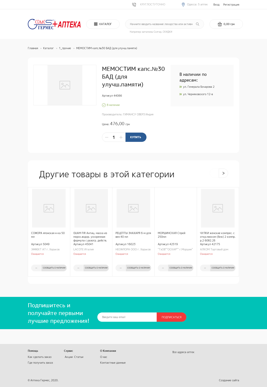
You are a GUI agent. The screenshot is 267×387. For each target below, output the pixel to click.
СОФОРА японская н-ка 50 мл (48, 234)
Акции (69, 357)
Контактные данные (113, 362)
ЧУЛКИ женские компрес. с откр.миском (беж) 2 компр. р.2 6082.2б (217, 236)
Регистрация (231, 4)
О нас (103, 357)
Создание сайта (229, 380)
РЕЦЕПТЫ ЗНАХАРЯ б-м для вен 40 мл (133, 234)
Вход (216, 4)
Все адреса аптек (183, 352)
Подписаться (172, 317)
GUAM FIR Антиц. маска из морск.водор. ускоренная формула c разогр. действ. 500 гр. (90, 236)
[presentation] (214, 173)
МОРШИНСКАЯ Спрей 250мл (171, 234)
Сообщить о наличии (54, 267)
